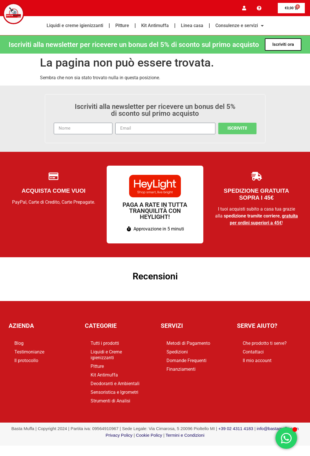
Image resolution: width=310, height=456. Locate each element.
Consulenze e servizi (239, 26)
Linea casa (192, 26)
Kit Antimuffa (155, 26)
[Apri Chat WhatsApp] (286, 438)
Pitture (122, 26)
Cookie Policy (149, 436)
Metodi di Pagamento (188, 344)
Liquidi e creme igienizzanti (75, 26)
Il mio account (257, 361)
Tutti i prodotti (105, 344)
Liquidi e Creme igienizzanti (106, 355)
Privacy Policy (119, 436)
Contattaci (253, 352)
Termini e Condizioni (185, 436)
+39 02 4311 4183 (235, 429)
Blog (19, 344)
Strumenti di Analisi (110, 401)
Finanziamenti (181, 370)
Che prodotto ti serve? (265, 344)
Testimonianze (29, 352)
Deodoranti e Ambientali (115, 384)
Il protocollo (26, 361)
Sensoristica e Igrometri (114, 393)
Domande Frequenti (186, 361)
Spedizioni (177, 352)
